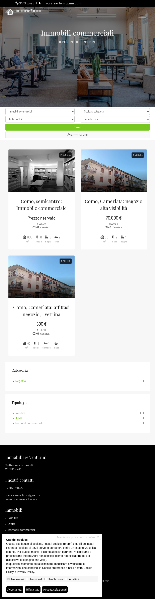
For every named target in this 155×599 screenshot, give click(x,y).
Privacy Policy (25, 571)
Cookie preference (53, 567)
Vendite (20, 413)
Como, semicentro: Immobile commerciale (41, 204)
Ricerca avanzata (77, 135)
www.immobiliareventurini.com (22, 499)
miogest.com (102, 581)
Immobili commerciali (29, 423)
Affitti (18, 418)
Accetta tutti (14, 589)
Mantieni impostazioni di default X (78, 537)
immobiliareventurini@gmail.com (60, 3)
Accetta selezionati (55, 589)
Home (62, 42)
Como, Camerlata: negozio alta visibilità (113, 204)
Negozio (20, 381)
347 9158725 (26, 3)
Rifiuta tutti (32, 589)
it (147, 3)
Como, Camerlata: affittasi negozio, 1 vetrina (41, 310)
